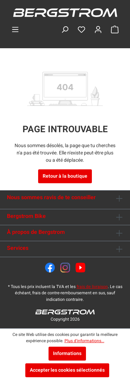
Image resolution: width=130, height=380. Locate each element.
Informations (67, 353)
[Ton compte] (98, 30)
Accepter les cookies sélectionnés (67, 370)
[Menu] (15, 30)
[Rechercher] (65, 30)
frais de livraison (92, 287)
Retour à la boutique (65, 176)
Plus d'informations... (84, 341)
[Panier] (114, 30)
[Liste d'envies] (81, 30)
